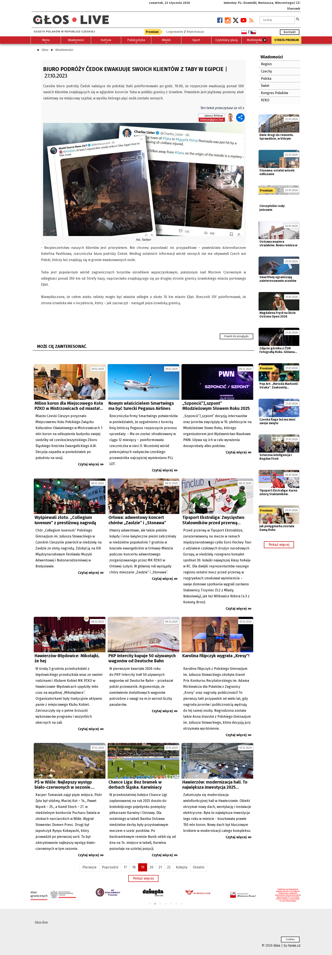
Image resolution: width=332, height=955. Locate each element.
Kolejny (181, 867)
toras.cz (294, 945)
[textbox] (277, 20)
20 (151, 867)
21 (160, 867)
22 (169, 867)
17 (125, 867)
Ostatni (198, 867)
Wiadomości (64, 50)
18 (134, 867)
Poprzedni (110, 867)
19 (142, 867)
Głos (45, 50)
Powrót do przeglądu (236, 336)
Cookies (290, 939)
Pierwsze (89, 867)
